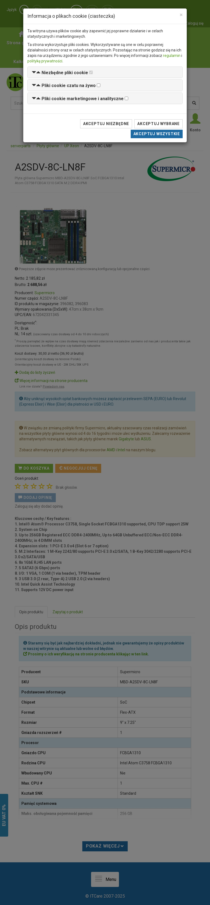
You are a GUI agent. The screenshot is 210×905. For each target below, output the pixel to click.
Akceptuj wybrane (158, 124)
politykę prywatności (44, 61)
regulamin (171, 55)
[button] (60, 72)
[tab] (105, 72)
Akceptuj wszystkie (156, 134)
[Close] (181, 15)
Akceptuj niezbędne (106, 124)
